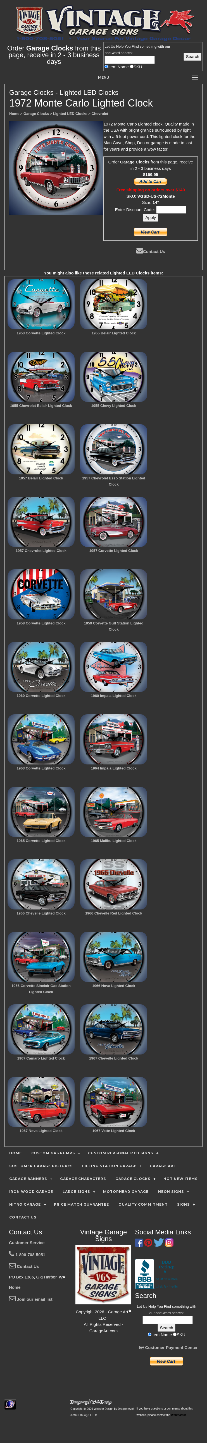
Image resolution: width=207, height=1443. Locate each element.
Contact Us (150, 251)
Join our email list (31, 1299)
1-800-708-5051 (27, 1254)
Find (135, 46)
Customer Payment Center (168, 1347)
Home (15, 1287)
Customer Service (27, 1242)
